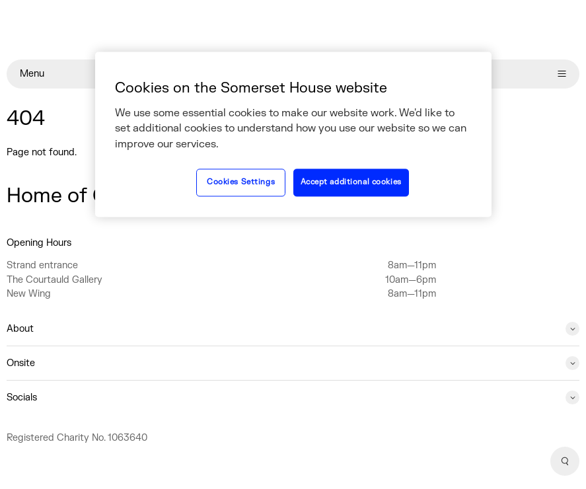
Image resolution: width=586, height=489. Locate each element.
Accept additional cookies (351, 183)
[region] (293, 134)
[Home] (293, 29)
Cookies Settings (241, 183)
